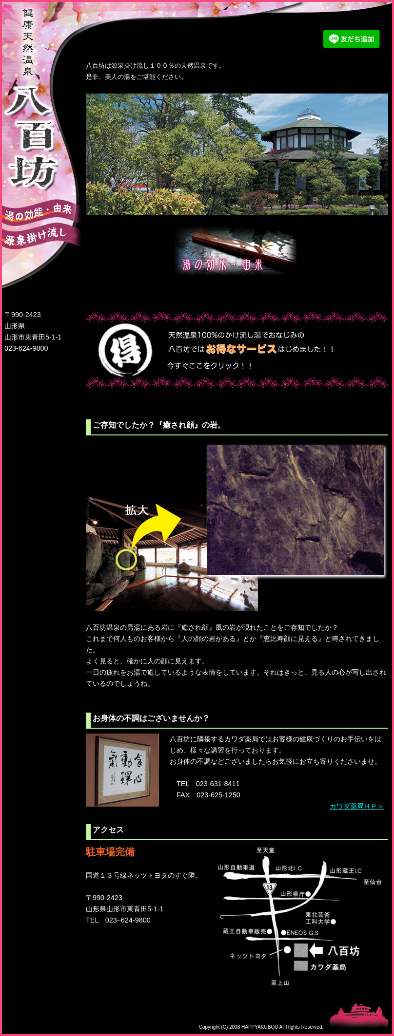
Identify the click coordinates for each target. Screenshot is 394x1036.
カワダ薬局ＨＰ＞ (357, 806)
